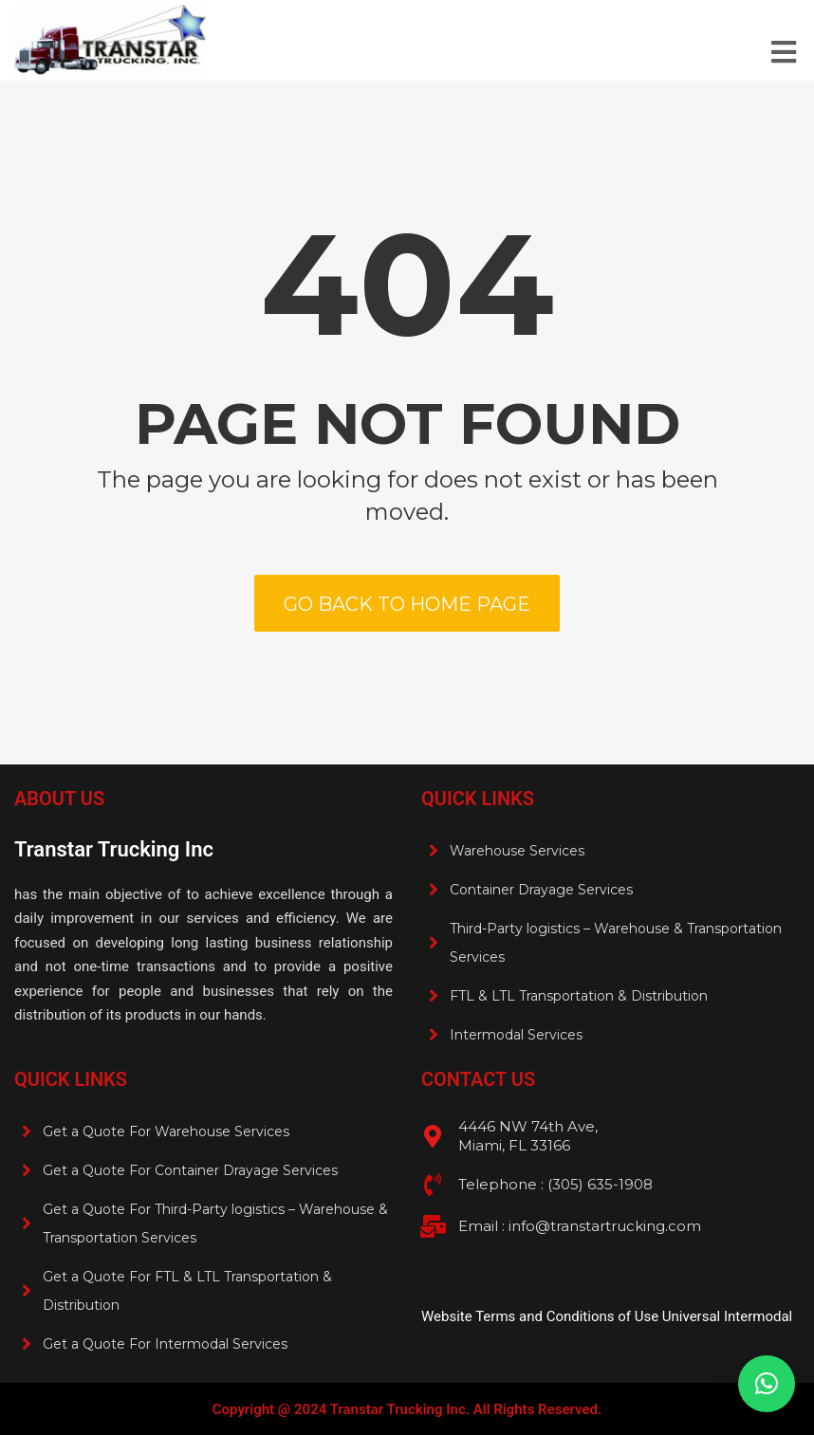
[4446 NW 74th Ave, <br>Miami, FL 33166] (432, 1136)
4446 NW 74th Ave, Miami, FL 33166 (528, 1135)
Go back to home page (407, 604)
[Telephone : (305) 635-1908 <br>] (432, 1184)
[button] (766, 1383)
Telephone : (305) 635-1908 (555, 1184)
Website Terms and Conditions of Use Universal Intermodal (606, 1316)
